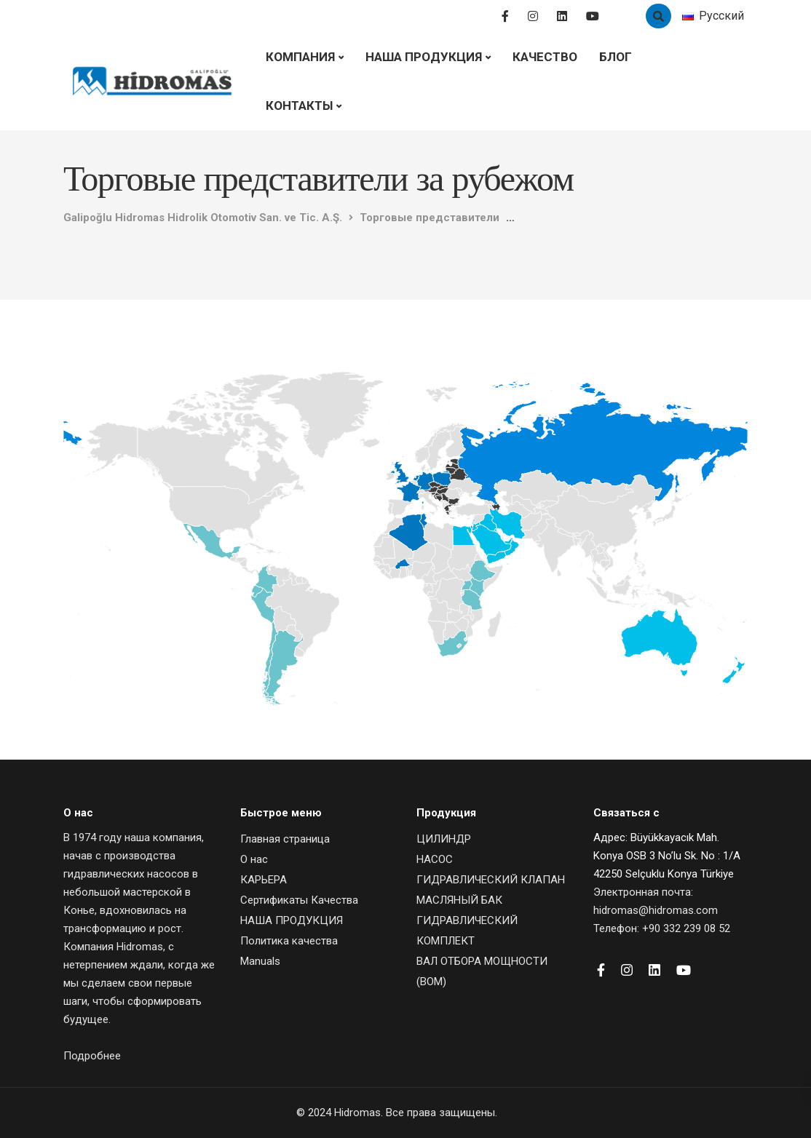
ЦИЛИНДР (443, 838)
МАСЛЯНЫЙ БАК (459, 900)
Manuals (260, 961)
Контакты (299, 105)
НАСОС (434, 859)
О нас (254, 859)
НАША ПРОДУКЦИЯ (423, 56)
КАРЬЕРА (263, 879)
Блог (615, 56)
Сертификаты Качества (299, 900)
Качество (545, 56)
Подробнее (92, 1055)
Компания (300, 56)
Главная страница (285, 838)
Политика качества (289, 940)
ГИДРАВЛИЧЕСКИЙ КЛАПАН (490, 879)
